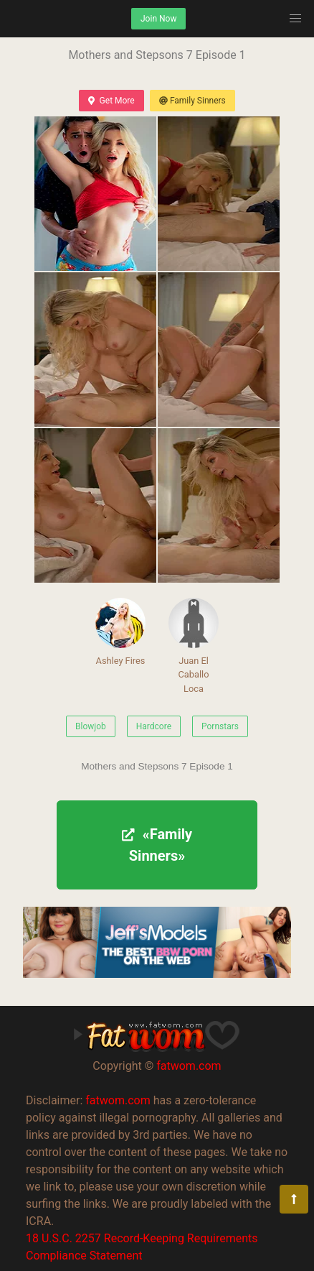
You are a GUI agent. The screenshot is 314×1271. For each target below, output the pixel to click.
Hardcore (153, 726)
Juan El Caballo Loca (193, 645)
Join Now (158, 19)
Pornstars (220, 726)
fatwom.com (188, 1066)
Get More (111, 101)
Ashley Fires (120, 632)
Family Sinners (192, 101)
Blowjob (90, 726)
